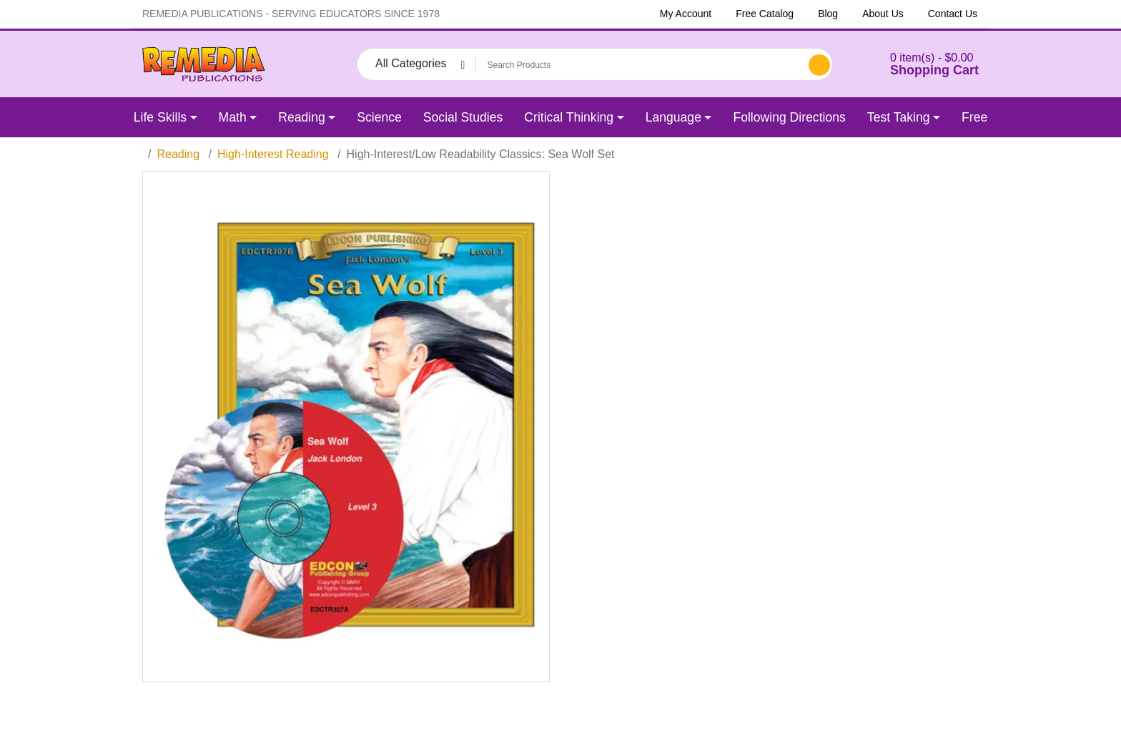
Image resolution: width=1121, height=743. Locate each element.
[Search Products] (640, 65)
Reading (178, 154)
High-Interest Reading (273, 154)
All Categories (411, 63)
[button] (916, 64)
